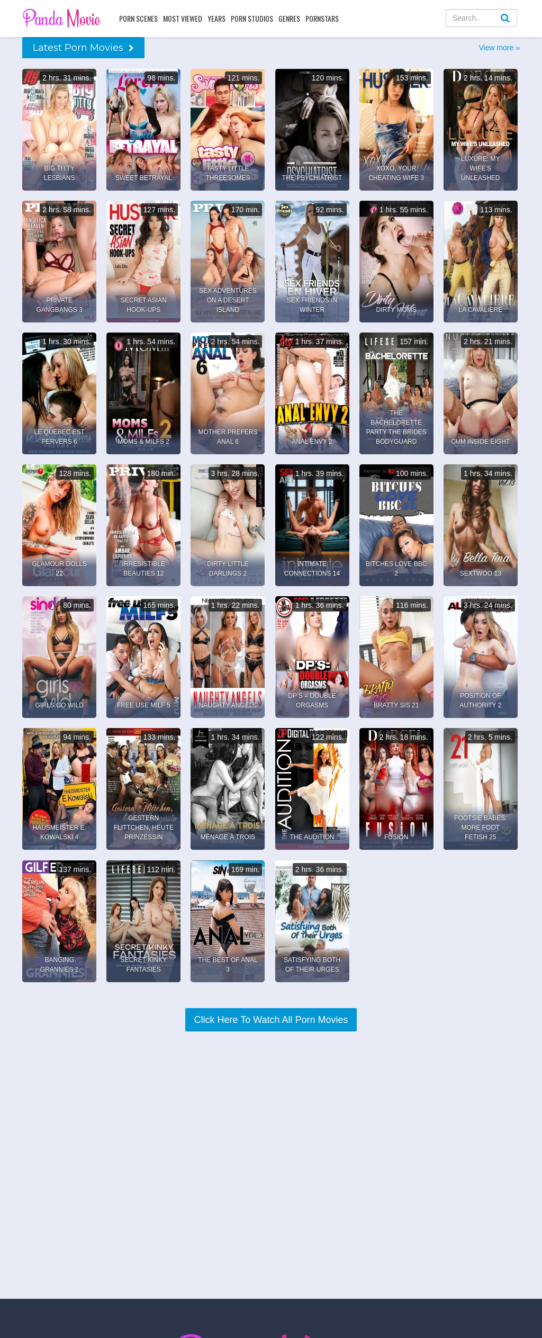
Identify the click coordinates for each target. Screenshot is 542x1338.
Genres (289, 18)
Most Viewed (182, 18)
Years (216, 18)
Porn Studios (252, 18)
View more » (499, 47)
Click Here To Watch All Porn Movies (271, 1019)
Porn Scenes (138, 18)
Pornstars (322, 18)
